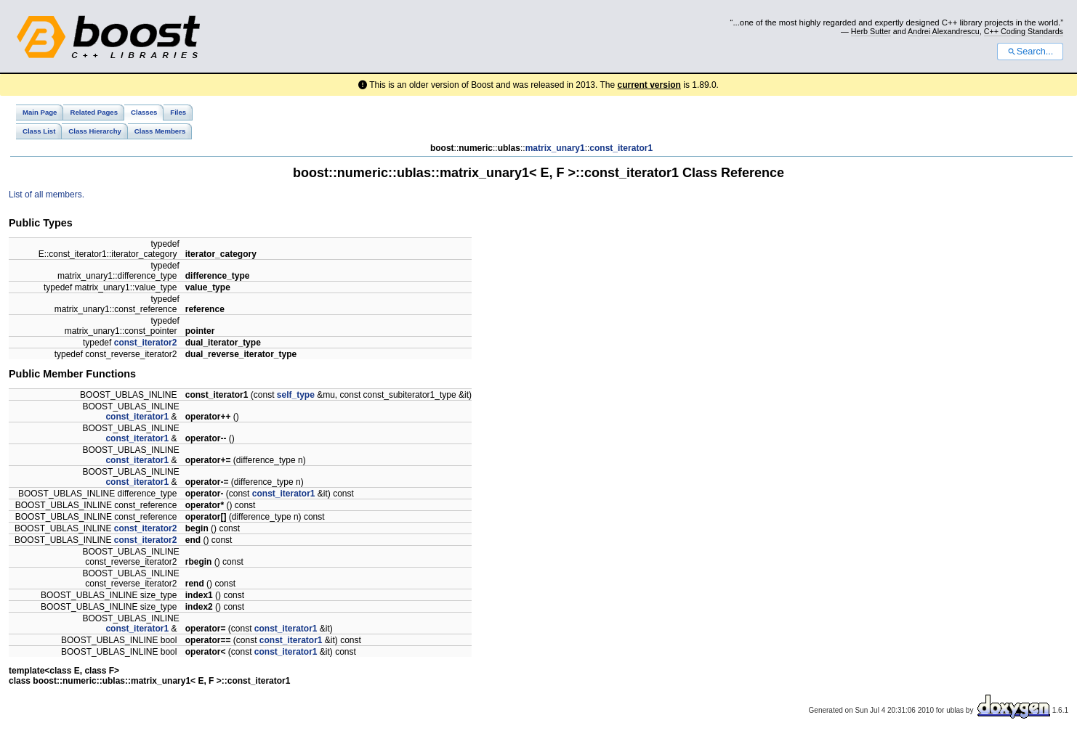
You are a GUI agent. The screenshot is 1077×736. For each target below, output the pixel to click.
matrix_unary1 (555, 148)
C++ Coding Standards (1023, 31)
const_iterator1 (621, 148)
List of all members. (46, 194)
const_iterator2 (145, 343)
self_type (296, 395)
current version (649, 85)
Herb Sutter (871, 31)
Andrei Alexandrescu (944, 31)
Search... (1030, 51)
